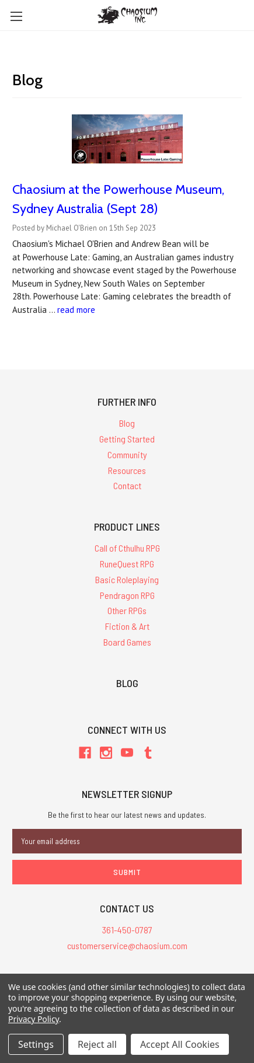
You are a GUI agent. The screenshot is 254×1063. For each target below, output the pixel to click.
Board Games (127, 641)
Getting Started (127, 438)
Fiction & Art (127, 626)
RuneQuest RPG (127, 563)
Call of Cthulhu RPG (127, 547)
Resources (127, 470)
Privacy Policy (33, 1018)
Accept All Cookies (180, 1044)
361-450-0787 (127, 929)
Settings (36, 1044)
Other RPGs (127, 610)
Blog (127, 422)
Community (127, 454)
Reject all (97, 1044)
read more (76, 309)
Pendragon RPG (127, 595)
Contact (127, 485)
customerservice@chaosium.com (127, 945)
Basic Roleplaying (127, 579)
